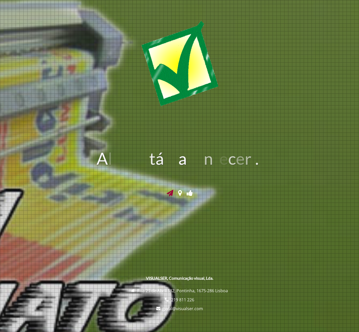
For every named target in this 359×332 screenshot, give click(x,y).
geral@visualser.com (182, 308)
